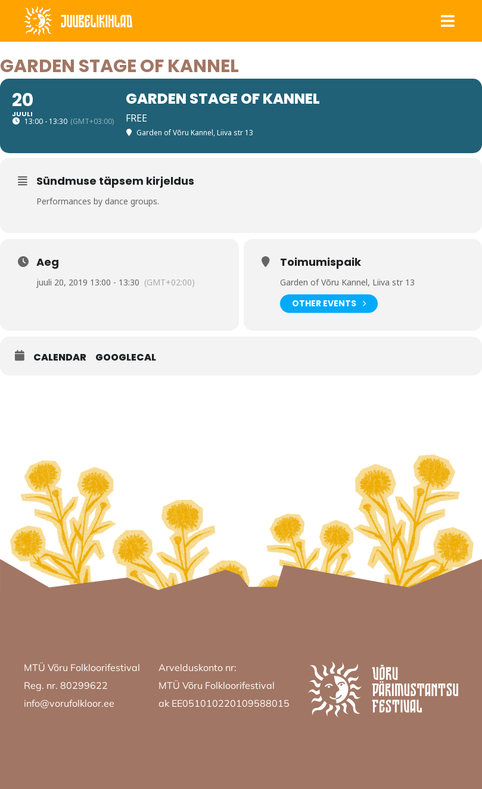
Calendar (59, 358)
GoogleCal (125, 358)
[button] (447, 21)
